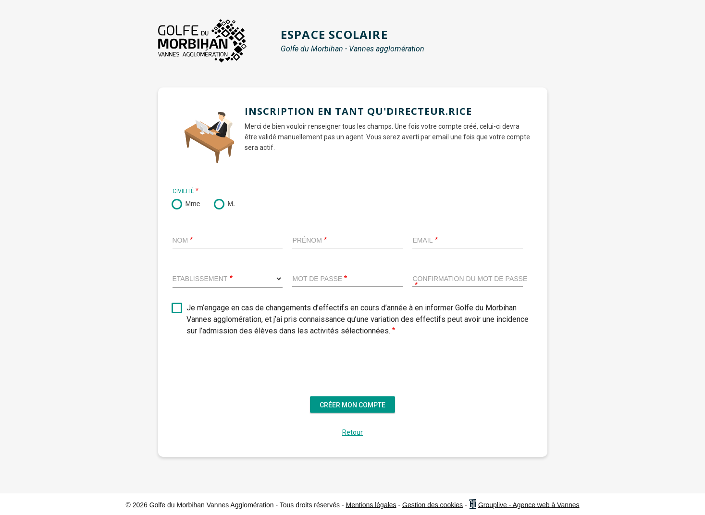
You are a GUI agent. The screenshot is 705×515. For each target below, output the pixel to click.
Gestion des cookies (432, 504)
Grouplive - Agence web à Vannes (529, 504)
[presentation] (353, 373)
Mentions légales (371, 504)
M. (231, 204)
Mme (192, 204)
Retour (352, 432)
